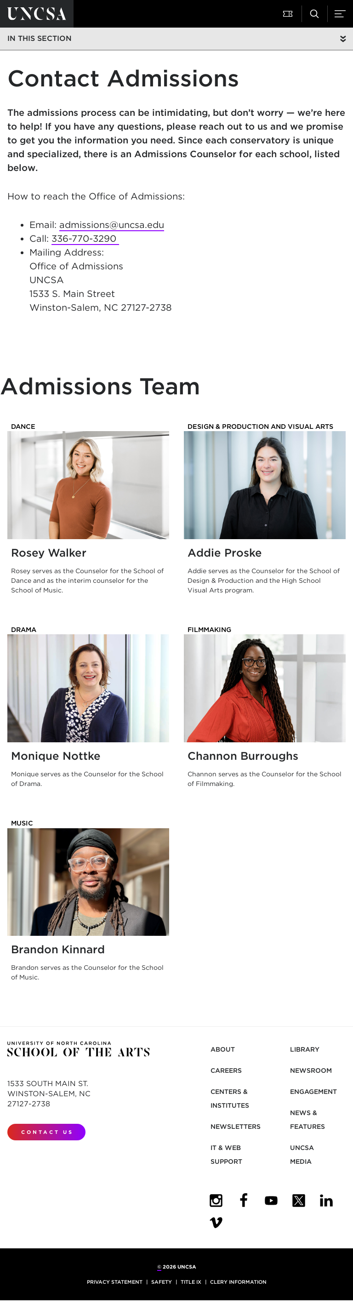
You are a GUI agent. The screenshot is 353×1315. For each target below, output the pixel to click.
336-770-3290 (85, 238)
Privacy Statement (114, 1282)
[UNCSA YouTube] (271, 1201)
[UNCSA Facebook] (244, 1201)
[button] (289, 14)
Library (304, 1049)
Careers (226, 1070)
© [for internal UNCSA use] (159, 1267)
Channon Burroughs (243, 756)
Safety (161, 1282)
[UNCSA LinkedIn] (326, 1201)
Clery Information (238, 1282)
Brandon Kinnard (58, 949)
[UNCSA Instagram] (216, 1201)
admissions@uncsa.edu (111, 224)
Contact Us (47, 1132)
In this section (39, 38)
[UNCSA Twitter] (299, 1201)
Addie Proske (225, 552)
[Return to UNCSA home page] (37, 14)
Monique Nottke (56, 756)
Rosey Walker (48, 552)
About (223, 1049)
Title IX (191, 1282)
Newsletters (236, 1126)
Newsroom (311, 1070)
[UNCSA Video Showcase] (216, 1223)
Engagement (313, 1091)
